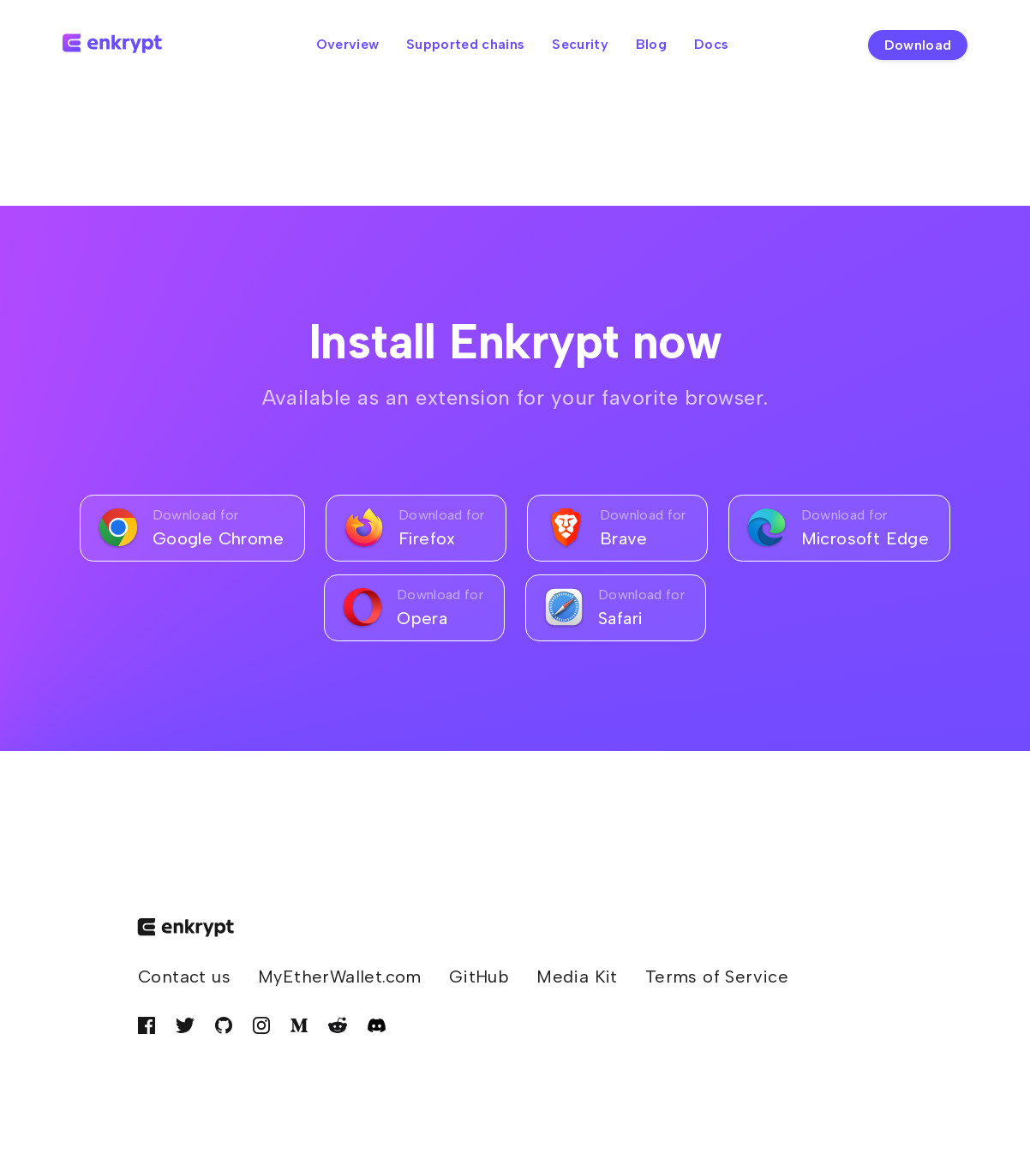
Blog (651, 44)
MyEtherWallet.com (340, 976)
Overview (348, 44)
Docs (711, 44)
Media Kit (577, 976)
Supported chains (465, 44)
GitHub (479, 976)
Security (580, 44)
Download (918, 45)
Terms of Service (716, 976)
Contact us (184, 976)
